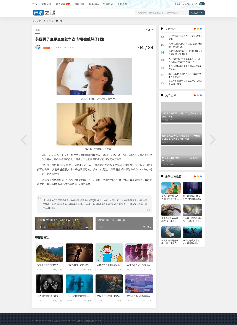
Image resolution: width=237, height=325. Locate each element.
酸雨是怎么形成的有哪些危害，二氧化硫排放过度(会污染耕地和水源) (181, 137)
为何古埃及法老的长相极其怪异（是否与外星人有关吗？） (185, 53)
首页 (34, 4)
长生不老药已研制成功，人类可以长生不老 (192, 219)
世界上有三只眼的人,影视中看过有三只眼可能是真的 (170, 197)
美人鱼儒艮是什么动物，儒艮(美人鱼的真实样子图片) (170, 242)
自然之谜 (122, 4)
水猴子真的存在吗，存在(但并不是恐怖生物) (170, 219)
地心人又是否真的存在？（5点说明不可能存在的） (185, 75)
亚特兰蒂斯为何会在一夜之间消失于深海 (185, 37)
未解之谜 (46, 4)
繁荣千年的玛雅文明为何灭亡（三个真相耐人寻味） (185, 83)
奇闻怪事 (79, 4)
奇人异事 (61, 4)
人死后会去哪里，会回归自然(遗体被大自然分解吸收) (181, 115)
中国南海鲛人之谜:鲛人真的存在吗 (191, 242)
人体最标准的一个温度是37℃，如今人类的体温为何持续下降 (184, 60)
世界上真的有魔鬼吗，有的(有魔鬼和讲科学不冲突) (181, 159)
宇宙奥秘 (108, 4)
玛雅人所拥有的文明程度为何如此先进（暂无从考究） (185, 45)
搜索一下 (197, 12)
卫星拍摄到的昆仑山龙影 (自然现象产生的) (185, 68)
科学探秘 (94, 4)
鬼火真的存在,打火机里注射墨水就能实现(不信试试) (192, 197)
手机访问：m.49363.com (186, 4)
